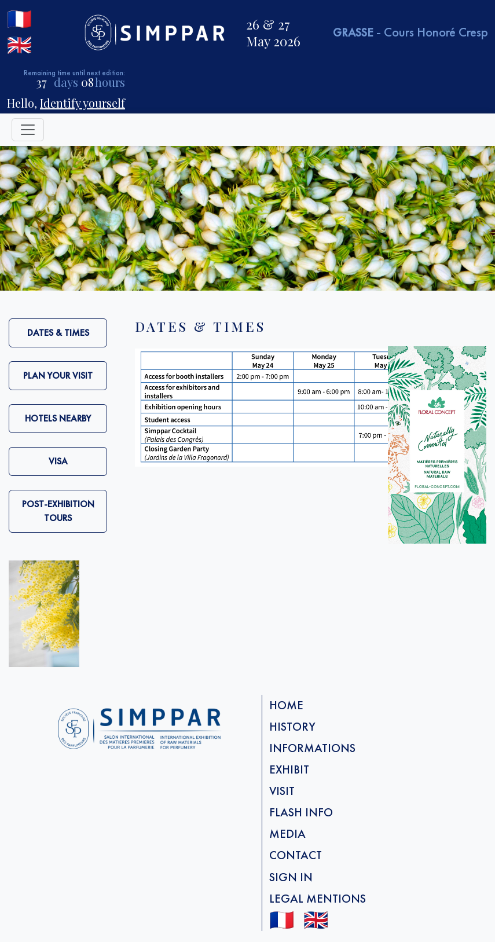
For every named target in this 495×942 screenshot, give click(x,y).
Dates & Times (58, 333)
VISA (58, 461)
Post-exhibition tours (58, 511)
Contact (295, 855)
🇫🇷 (19, 19)
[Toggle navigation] (28, 129)
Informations (312, 748)
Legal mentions (317, 898)
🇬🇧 (19, 45)
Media (287, 833)
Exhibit (289, 769)
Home (286, 705)
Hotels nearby (58, 418)
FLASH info (301, 812)
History (292, 726)
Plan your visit (58, 375)
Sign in (291, 877)
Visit (282, 790)
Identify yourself (82, 103)
